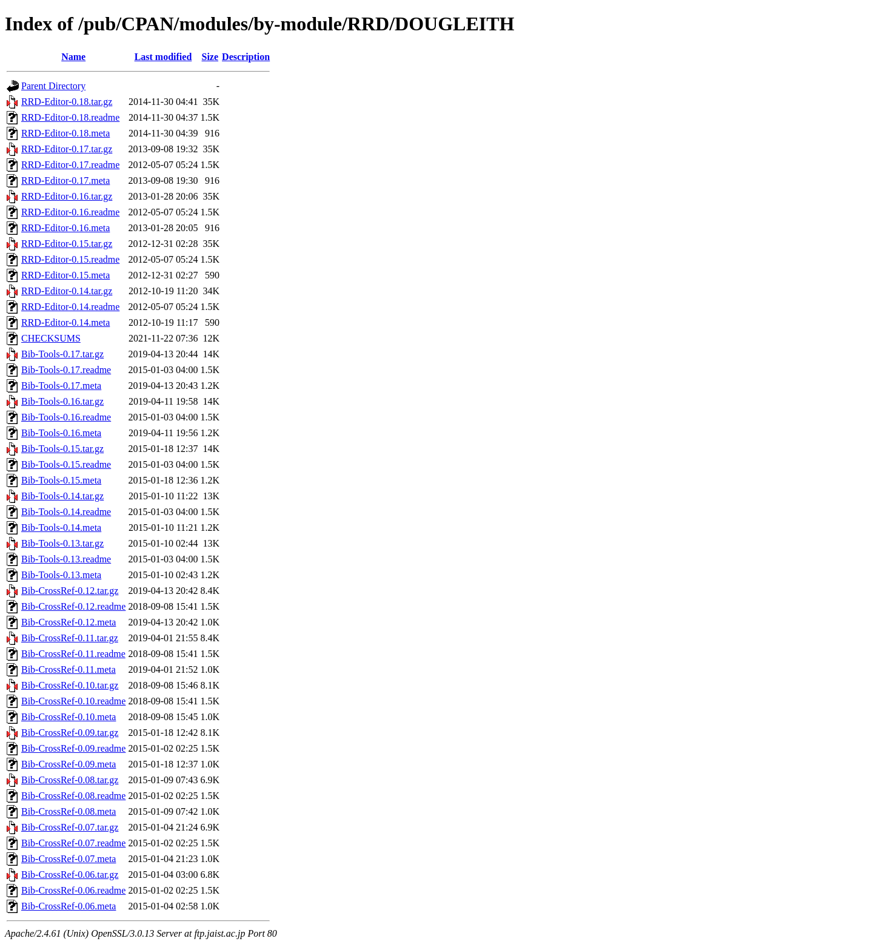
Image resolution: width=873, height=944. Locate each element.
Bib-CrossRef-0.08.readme (73, 796)
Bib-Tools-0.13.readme (66, 559)
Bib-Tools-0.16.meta (61, 433)
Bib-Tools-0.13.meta (61, 575)
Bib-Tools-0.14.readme (66, 512)
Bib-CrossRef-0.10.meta (68, 717)
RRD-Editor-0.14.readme (70, 307)
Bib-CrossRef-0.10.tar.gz (69, 685)
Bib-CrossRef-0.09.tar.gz (69, 732)
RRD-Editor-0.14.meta (65, 322)
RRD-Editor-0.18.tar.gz (66, 101)
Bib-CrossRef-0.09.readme (73, 748)
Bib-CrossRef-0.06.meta (68, 906)
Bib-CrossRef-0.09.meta (68, 764)
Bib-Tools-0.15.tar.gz (62, 448)
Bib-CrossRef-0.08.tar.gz (69, 780)
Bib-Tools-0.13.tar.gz (62, 543)
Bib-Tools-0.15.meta (61, 480)
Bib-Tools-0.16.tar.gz (62, 401)
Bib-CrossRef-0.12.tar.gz (69, 590)
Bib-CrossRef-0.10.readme (73, 701)
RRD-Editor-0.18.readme (70, 117)
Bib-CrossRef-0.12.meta (68, 622)
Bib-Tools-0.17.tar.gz (62, 354)
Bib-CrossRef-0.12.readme (73, 606)
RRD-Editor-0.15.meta (65, 275)
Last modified (163, 57)
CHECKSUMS (51, 338)
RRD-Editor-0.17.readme (70, 165)
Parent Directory (53, 86)
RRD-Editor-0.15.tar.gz (66, 243)
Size (210, 57)
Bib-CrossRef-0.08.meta (68, 811)
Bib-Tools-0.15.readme (66, 464)
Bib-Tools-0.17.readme (66, 370)
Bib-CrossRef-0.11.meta (68, 669)
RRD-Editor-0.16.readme (70, 212)
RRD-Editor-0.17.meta (65, 180)
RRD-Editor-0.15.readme (70, 259)
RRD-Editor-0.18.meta (65, 133)
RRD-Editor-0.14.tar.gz (66, 291)
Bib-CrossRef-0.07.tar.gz (69, 827)
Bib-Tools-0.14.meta (61, 527)
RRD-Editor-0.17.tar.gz (66, 149)
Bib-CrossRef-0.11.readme (73, 654)
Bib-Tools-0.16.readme (66, 417)
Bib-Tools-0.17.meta (61, 385)
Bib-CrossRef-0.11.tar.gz (69, 638)
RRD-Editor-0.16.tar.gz (66, 196)
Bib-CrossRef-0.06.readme (73, 890)
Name (73, 57)
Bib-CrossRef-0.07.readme (73, 843)
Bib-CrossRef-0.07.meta (68, 859)
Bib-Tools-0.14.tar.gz (62, 496)
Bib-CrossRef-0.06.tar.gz (69, 874)
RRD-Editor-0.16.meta (65, 228)
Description (246, 57)
